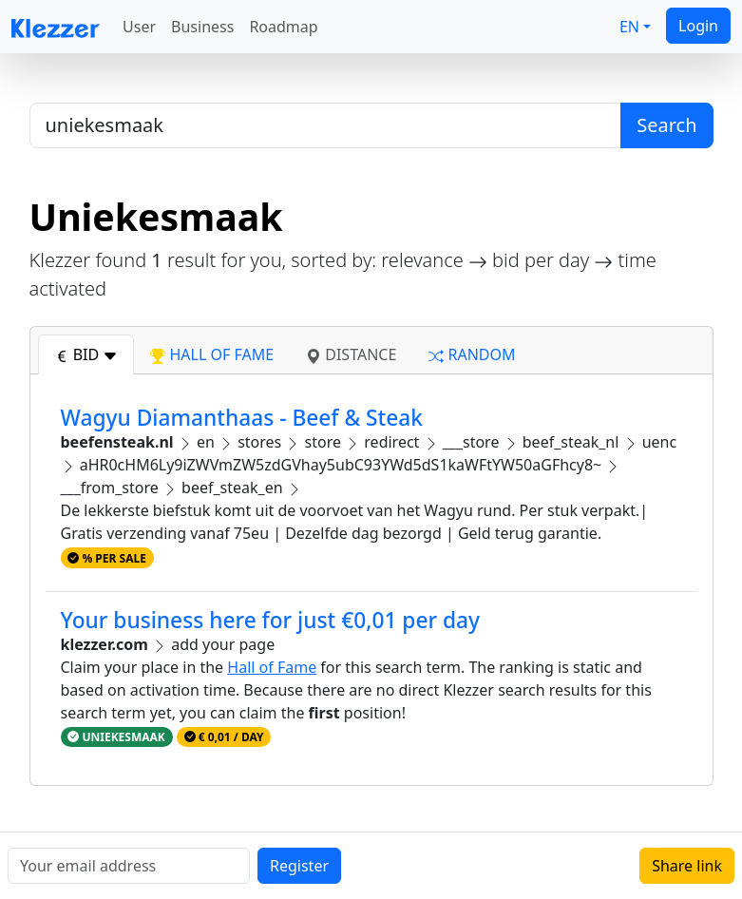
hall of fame (212, 354)
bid (86, 354)
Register (299, 865)
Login (698, 25)
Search (666, 125)
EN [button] (629, 26)
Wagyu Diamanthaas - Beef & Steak (242, 417)
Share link (687, 865)
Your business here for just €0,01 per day (271, 620)
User (139, 26)
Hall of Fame (271, 667)
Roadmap (283, 26)
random (471, 354)
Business (202, 26)
